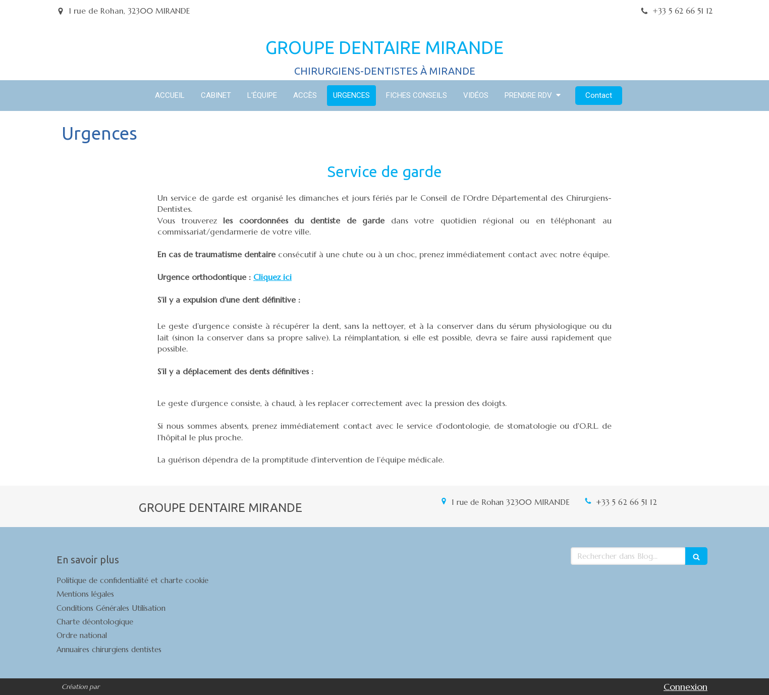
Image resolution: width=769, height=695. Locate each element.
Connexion (685, 686)
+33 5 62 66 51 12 (626, 502)
